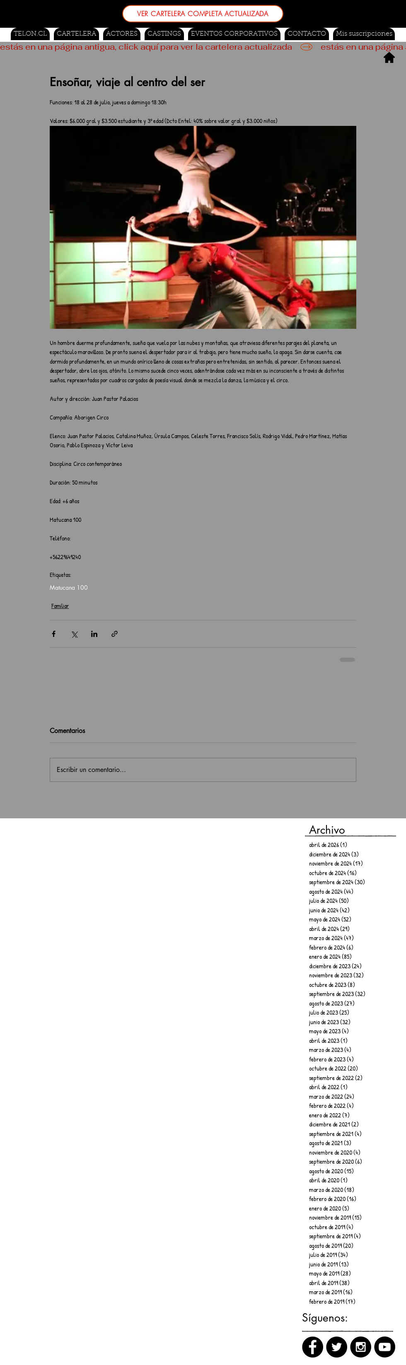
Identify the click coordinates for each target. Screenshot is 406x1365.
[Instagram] (360, 1347)
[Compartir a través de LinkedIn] (94, 634)
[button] (164, 34)
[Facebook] (312, 1347)
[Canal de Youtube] (384, 1347)
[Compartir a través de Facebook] (54, 634)
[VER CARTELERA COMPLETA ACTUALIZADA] (202, 13)
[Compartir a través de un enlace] (114, 634)
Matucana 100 (69, 587)
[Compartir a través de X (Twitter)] (74, 634)
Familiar (60, 606)
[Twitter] (336, 1347)
